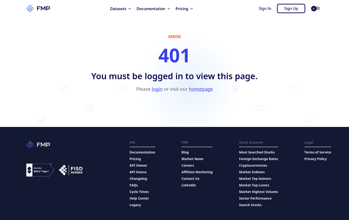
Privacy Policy (315, 159)
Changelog (138, 178)
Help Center (139, 198)
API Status (138, 172)
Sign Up (291, 8)
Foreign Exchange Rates (258, 159)
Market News (192, 159)
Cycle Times (139, 191)
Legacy (135, 205)
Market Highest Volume (258, 191)
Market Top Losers (254, 185)
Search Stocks (250, 205)
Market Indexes (252, 172)
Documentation (142, 152)
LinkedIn (189, 185)
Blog (185, 152)
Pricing (135, 159)
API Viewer (138, 165)
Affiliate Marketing (197, 172)
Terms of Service (317, 152)
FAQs (134, 185)
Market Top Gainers (255, 178)
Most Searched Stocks (257, 152)
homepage (201, 89)
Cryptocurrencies (253, 165)
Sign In (265, 8)
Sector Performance (255, 198)
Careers (188, 165)
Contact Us (190, 178)
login (157, 89)
